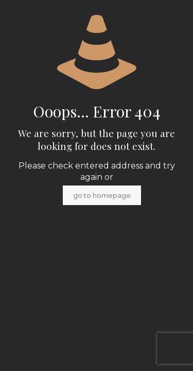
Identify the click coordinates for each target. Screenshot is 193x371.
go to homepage (102, 195)
